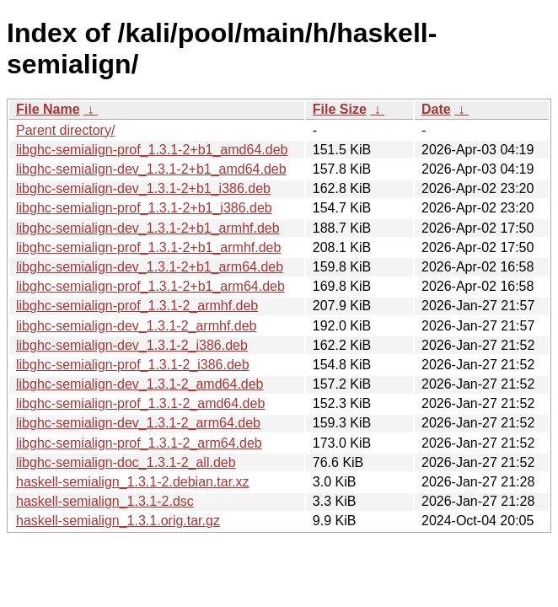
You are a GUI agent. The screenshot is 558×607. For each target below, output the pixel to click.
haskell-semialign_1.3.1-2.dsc (105, 501)
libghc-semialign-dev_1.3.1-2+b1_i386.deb (143, 188)
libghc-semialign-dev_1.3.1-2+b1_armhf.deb (148, 228)
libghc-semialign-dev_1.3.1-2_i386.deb (132, 345)
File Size (340, 109)
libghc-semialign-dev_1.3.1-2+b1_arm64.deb (149, 267)
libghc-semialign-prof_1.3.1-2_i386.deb (132, 364)
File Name (48, 109)
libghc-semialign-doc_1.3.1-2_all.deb (126, 462)
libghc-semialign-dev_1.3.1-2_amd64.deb (140, 384)
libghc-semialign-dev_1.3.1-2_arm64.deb (138, 423)
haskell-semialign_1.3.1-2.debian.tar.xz (132, 482)
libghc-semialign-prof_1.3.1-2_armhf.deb (137, 305)
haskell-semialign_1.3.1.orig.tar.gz (118, 520)
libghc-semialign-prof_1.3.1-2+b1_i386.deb (144, 208)
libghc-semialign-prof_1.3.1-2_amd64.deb (140, 403)
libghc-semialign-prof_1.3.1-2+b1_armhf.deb (148, 247)
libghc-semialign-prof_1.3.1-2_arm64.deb (139, 443)
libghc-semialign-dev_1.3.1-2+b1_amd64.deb (151, 169)
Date (436, 109)
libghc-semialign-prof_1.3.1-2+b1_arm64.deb (150, 286)
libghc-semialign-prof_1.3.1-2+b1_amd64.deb (151, 149)
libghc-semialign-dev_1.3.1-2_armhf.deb (136, 326)
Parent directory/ (65, 130)
